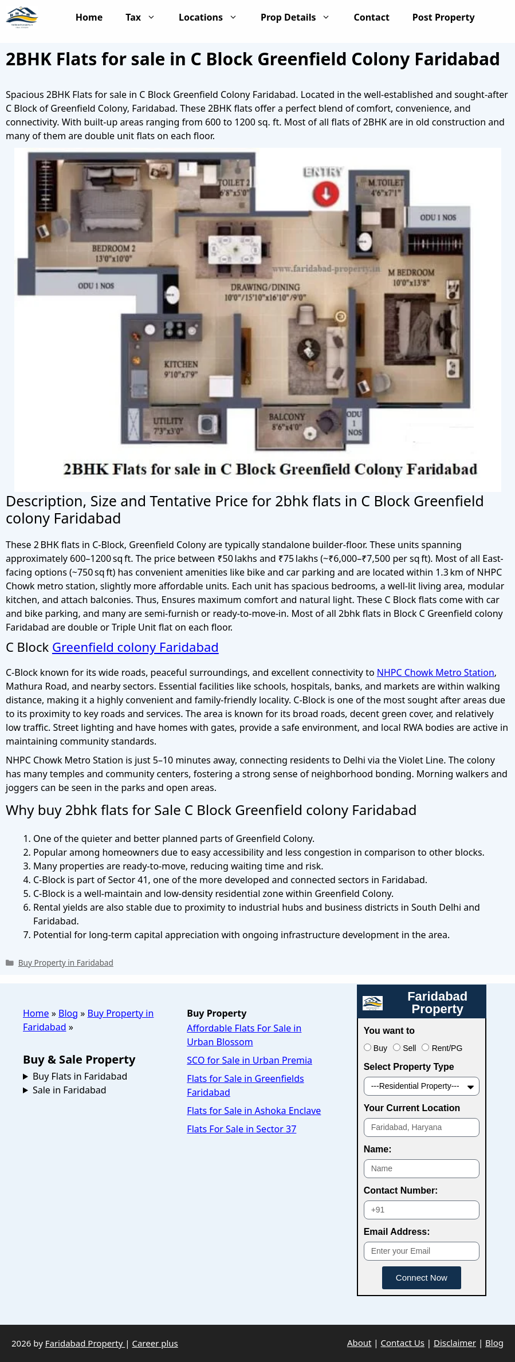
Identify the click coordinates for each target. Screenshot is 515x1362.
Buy (380, 1048)
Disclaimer (455, 1342)
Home (89, 17)
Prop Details (301, 17)
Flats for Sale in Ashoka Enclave (254, 1110)
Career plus (155, 1343)
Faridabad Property (85, 1343)
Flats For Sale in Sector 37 (241, 1129)
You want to (389, 1031)
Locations (214, 17)
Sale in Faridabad (70, 1090)
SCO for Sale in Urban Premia (249, 1060)
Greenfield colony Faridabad (135, 646)
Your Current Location (412, 1108)
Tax (146, 17)
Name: (378, 1149)
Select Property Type (409, 1067)
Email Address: (397, 1232)
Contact (371, 17)
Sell (409, 1048)
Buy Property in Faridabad (65, 962)
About (359, 1342)
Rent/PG (447, 1048)
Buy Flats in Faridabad (80, 1076)
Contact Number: (401, 1190)
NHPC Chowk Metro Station (435, 672)
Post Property (455, 17)
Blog (68, 1013)
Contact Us (402, 1342)
